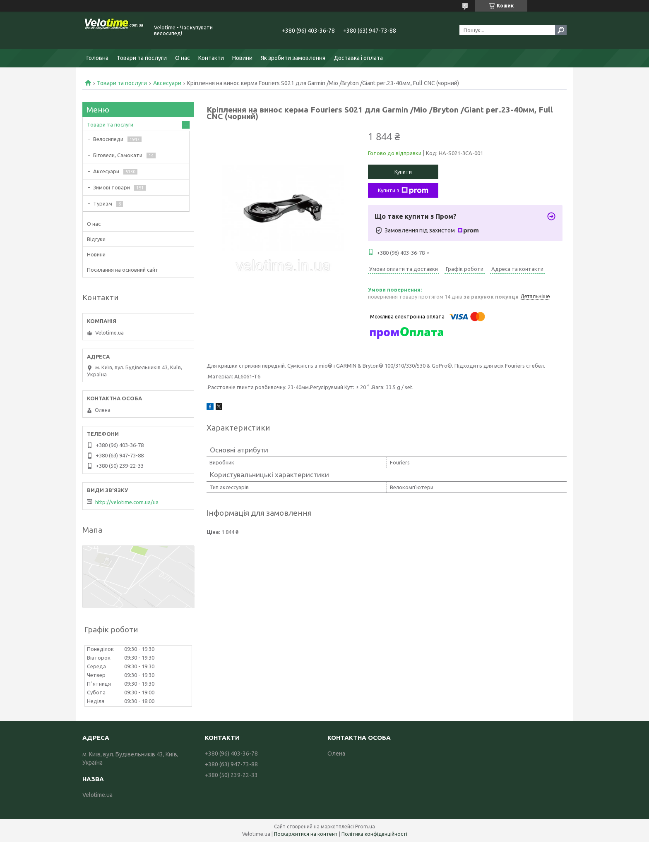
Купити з (403, 190)
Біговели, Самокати (117, 155)
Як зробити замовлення (293, 58)
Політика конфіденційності (374, 834)
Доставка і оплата (358, 58)
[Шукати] (561, 30)
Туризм (102, 203)
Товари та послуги (142, 58)
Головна (97, 58)
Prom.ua (365, 826)
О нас (182, 58)
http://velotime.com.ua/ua (127, 502)
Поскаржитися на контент (306, 834)
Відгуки (96, 239)
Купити (403, 172)
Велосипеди (108, 139)
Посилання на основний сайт (123, 270)
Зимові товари (111, 187)
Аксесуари (167, 83)
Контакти (211, 58)
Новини (242, 58)
